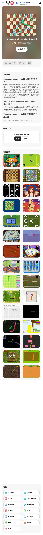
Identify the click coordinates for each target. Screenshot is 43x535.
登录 (25, 139)
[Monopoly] (11, 236)
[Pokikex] (11, 296)
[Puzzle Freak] (31, 251)
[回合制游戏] (31, 504)
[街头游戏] (31, 516)
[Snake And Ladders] (31, 175)
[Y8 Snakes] (11, 326)
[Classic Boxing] (31, 160)
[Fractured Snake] (31, 311)
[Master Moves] (31, 296)
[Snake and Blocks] (31, 341)
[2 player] (12, 492)
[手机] (31, 510)
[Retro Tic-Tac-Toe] (11, 190)
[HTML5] (12, 498)
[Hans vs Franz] (31, 281)
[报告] (22, 63)
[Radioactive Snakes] (11, 251)
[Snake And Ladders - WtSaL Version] (31, 266)
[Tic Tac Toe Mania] (31, 221)
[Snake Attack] (11, 371)
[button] (6, 117)
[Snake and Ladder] (11, 205)
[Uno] (11, 160)
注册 (17, 139)
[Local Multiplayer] (31, 498)
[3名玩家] (31, 492)
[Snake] (31, 356)
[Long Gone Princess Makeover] (31, 190)
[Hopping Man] (31, 236)
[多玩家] (12, 510)
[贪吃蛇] (31, 522)
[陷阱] (12, 528)
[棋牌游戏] (12, 516)
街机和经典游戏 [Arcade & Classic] (13, 120)
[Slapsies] (31, 205)
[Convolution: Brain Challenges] (11, 311)
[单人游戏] (12, 504)
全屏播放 (21, 49)
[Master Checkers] (11, 175)
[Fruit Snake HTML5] (31, 371)
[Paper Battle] (31, 326)
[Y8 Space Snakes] (11, 341)
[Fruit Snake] (11, 281)
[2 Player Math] (11, 221)
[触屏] (12, 522)
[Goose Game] (11, 356)
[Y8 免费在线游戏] (10, 3)
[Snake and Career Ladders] (11, 266)
